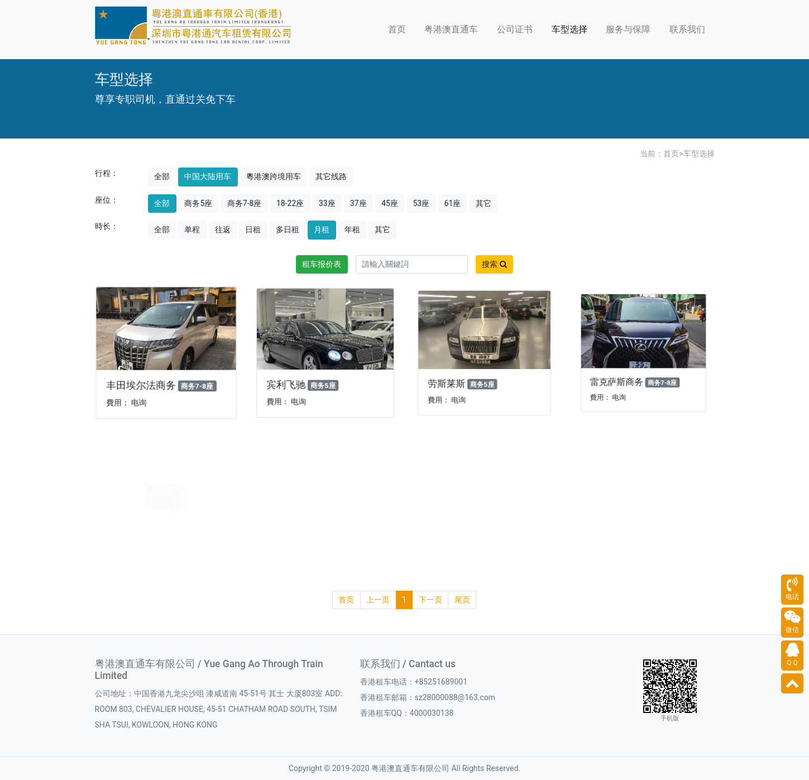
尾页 (462, 599)
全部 (162, 176)
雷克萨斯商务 (626, 371)
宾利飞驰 (292, 379)
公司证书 (515, 29)
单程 (192, 229)
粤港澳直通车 (451, 29)
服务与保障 (628, 29)
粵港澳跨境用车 (273, 176)
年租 (352, 229)
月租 (321, 229)
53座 (421, 203)
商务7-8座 (244, 203)
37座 (358, 203)
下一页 (430, 599)
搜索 (494, 264)
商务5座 (198, 203)
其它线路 (331, 176)
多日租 (287, 229)
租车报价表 (321, 264)
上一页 (378, 599)
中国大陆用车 (207, 176)
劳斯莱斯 (455, 376)
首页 (397, 29)
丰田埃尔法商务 (143, 382)
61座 (452, 203)
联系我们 (687, 29)
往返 (223, 229)
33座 (327, 203)
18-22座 (290, 203)
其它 (483, 203)
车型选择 (569, 29)
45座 (389, 203)
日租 (253, 229)
